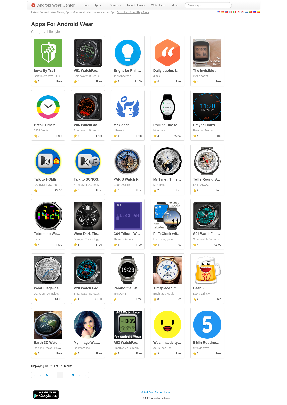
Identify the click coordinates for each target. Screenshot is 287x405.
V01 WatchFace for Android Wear (101, 71)
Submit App (147, 392)
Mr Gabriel (122, 125)
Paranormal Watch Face (133, 288)
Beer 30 (199, 288)
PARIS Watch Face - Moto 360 (138, 179)
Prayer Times (204, 125)
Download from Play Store (133, 12)
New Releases (136, 5)
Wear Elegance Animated (54, 288)
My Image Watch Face (92, 343)
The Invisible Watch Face (213, 71)
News (85, 5)
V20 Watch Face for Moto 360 (98, 288)
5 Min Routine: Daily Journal (216, 343)
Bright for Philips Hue (131, 71)
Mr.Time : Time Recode (172, 179)
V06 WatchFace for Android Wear (101, 125)
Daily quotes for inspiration (175, 71)
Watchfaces (158, 5)
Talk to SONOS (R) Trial (93, 179)
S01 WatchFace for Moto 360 (216, 234)
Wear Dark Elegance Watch (96, 234)
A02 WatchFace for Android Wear (141, 343)
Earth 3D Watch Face (51, 343)
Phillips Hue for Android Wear (177, 125)
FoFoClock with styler (171, 234)
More (176, 5)
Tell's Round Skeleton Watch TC (219, 179)
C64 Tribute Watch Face (133, 234)
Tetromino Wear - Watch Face (58, 234)
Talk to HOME (45, 179)
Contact (158, 392)
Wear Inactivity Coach (171, 343)
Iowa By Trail (44, 71)
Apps (99, 5)
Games (115, 5)
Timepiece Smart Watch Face (177, 288)
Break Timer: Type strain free (58, 125)
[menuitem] (85, 5)
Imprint (167, 392)
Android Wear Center (53, 5)
